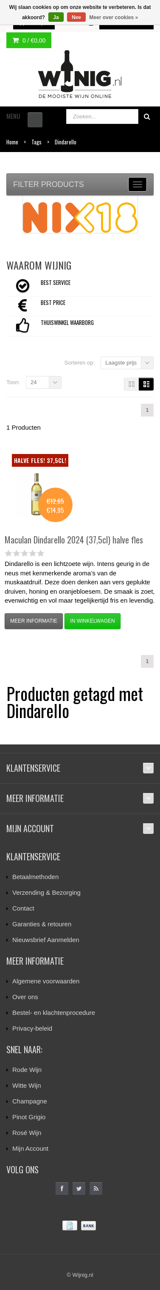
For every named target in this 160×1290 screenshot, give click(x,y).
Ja (56, 17)
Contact (23, 908)
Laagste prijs (121, 362)
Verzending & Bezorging (46, 892)
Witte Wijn (26, 1085)
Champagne (29, 1101)
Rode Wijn (27, 1069)
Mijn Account (30, 1148)
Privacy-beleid (32, 1028)
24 (33, 382)
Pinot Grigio (28, 1116)
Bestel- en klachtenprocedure (53, 1012)
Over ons (25, 996)
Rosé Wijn (26, 1132)
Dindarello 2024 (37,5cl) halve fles (74, 539)
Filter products (48, 184)
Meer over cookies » (113, 17)
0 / (28, 40)
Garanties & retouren (41, 924)
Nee (76, 17)
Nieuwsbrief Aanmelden (45, 939)
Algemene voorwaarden (45, 981)
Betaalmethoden (35, 876)
